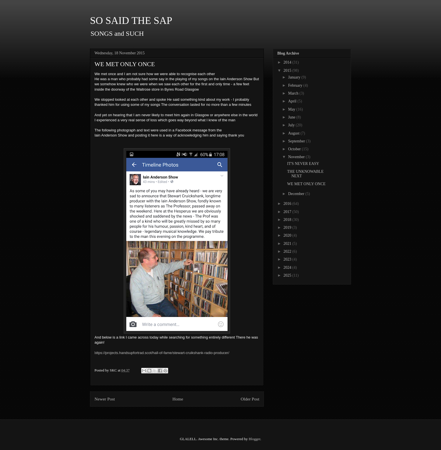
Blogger (254, 439)
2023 (288, 259)
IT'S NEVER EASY (303, 164)
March (293, 93)
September (297, 141)
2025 (288, 275)
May (292, 109)
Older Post (250, 399)
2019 (288, 227)
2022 (288, 251)
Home (177, 399)
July (292, 125)
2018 (288, 220)
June (292, 117)
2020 (288, 235)
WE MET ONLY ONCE (306, 184)
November (297, 157)
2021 (288, 243)
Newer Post (104, 399)
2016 (288, 204)
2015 (288, 70)
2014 (288, 62)
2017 (288, 212)
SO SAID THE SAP (131, 20)
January (294, 77)
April (292, 101)
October (295, 149)
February (295, 85)
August (294, 133)
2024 (288, 267)
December (296, 194)
